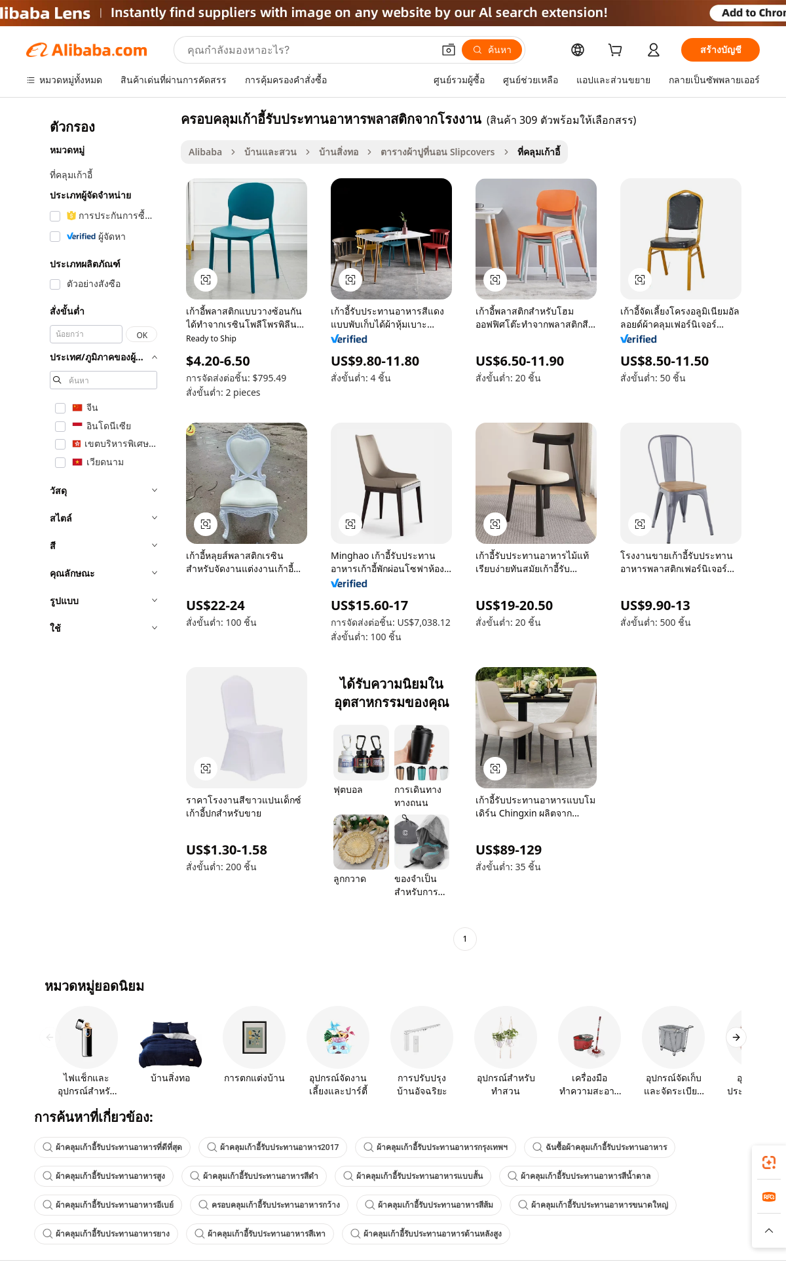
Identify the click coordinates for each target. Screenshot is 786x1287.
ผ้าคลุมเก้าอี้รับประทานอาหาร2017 (273, 1147)
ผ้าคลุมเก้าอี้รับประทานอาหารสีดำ (254, 1175)
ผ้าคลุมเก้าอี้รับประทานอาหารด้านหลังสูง (426, 1233)
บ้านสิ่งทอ (338, 151)
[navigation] (99, 530)
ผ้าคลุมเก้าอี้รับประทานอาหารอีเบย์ (108, 1204)
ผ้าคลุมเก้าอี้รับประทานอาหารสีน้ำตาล (579, 1175)
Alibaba (205, 151)
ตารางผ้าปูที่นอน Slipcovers (438, 151)
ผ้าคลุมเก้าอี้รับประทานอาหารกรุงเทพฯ (436, 1147)
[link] (769, 1162)
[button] (449, 49)
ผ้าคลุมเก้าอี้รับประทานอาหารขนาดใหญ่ (593, 1204)
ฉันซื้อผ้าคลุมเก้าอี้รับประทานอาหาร (600, 1147)
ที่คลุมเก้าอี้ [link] (538, 151)
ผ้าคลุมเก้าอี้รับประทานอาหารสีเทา (260, 1233)
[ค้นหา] (492, 49)
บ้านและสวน (270, 151)
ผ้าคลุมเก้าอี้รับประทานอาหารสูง (104, 1175)
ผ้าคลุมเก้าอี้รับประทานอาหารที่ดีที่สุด (112, 1147)
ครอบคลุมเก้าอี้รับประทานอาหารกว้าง (269, 1204)
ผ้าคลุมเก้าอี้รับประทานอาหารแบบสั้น (413, 1175)
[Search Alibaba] (308, 50)
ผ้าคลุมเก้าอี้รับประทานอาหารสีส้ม (429, 1204)
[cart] (617, 51)
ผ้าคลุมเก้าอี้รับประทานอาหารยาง (106, 1233)
